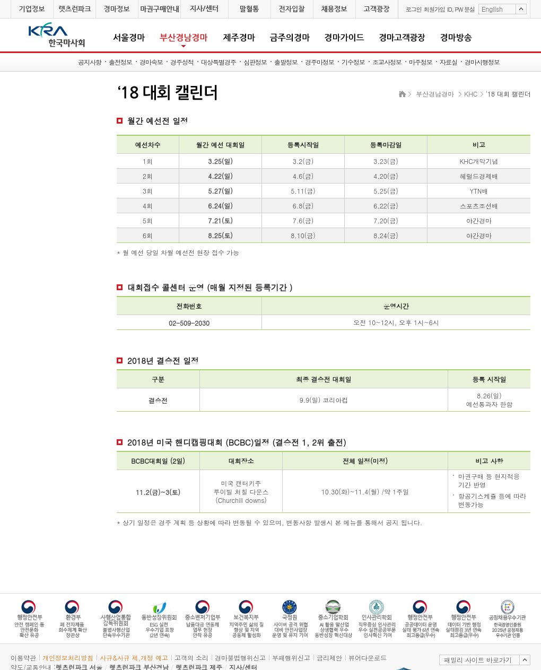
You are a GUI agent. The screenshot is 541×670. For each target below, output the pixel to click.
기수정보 (353, 61)
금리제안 (329, 657)
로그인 (414, 9)
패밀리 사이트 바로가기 (478, 659)
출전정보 (120, 61)
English (492, 8)
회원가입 (434, 9)
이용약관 (23, 657)
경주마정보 (319, 61)
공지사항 (89, 61)
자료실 (448, 61)
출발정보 (286, 61)
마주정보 (420, 61)
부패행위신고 (291, 657)
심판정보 (255, 61)
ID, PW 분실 (461, 9)
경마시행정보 (482, 61)
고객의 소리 (191, 657)
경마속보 (151, 61)
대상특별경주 (218, 61)
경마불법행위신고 (240, 657)
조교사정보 (387, 61)
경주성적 (182, 61)
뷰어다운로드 (367, 657)
